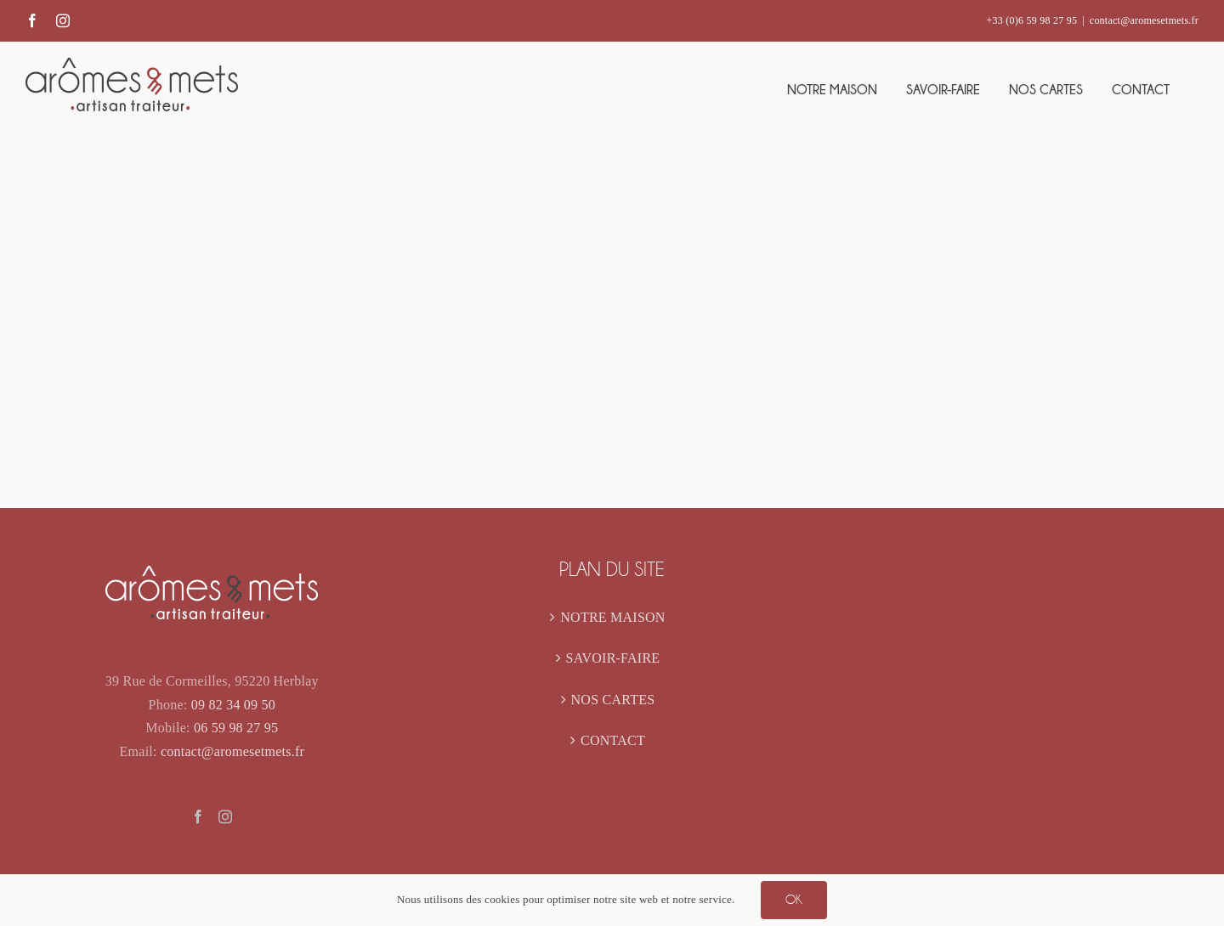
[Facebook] (198, 816)
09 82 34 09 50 (233, 704)
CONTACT (613, 740)
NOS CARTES (613, 699)
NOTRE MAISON (612, 617)
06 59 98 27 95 (236, 727)
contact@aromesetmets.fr (1144, 20)
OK (793, 899)
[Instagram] (225, 816)
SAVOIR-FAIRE (613, 658)
